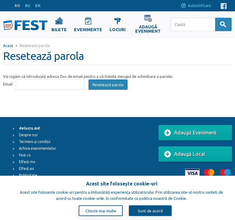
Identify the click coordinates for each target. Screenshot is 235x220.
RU (27, 6)
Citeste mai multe (100, 211)
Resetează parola (108, 84)
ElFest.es (26, 168)
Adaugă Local (184, 154)
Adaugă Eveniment (190, 133)
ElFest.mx (27, 162)
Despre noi (28, 135)
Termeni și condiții (34, 142)
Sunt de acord (150, 211)
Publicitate (28, 175)
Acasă (8, 46)
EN (37, 6)
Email (8, 84)
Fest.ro (25, 155)
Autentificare (196, 6)
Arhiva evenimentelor (37, 148)
